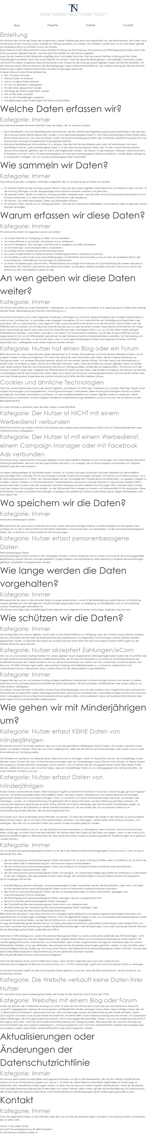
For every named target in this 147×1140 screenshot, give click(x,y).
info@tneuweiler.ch (27, 1132)
